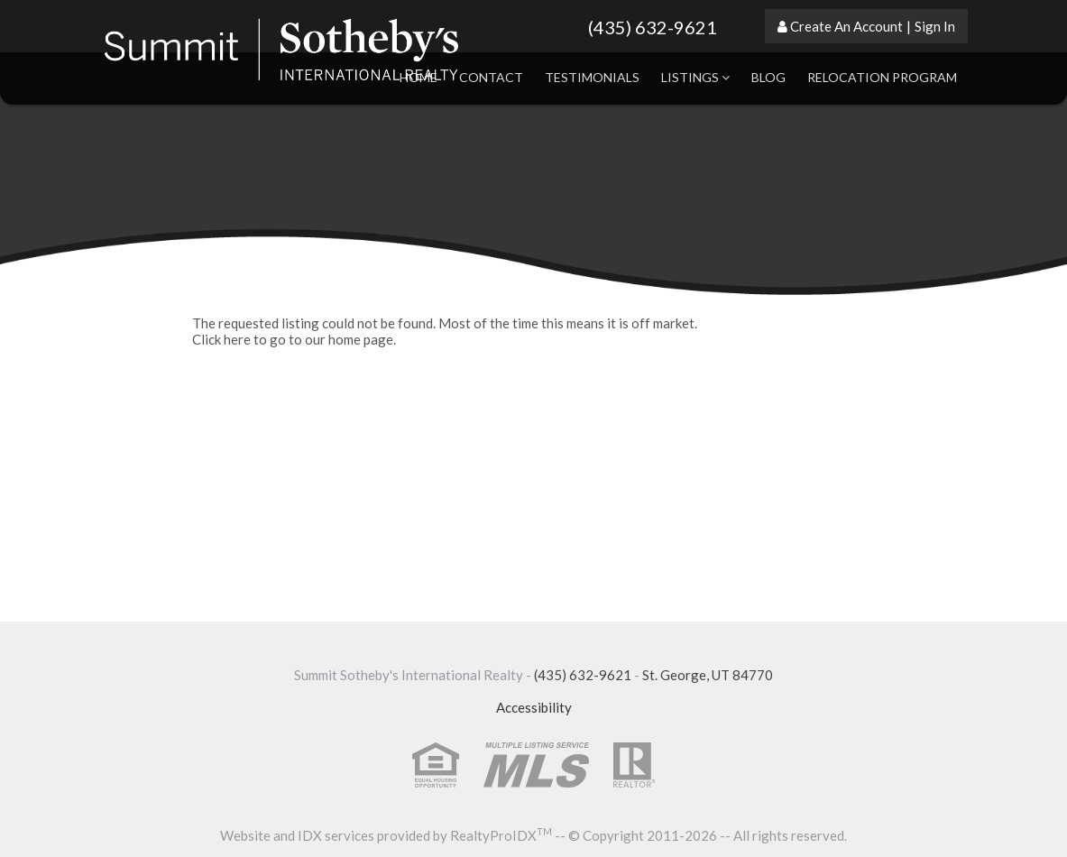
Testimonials (592, 77)
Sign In (935, 26)
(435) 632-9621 (652, 27)
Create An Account (846, 26)
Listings (695, 77)
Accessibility (534, 707)
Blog (768, 77)
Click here (221, 339)
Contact (491, 77)
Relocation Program (882, 77)
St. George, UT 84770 (707, 675)
